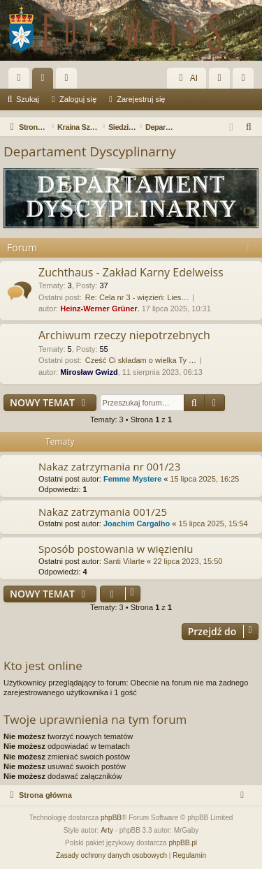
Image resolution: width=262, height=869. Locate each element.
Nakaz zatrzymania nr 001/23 (109, 466)
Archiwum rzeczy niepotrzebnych (124, 335)
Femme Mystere (132, 479)
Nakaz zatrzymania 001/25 (102, 512)
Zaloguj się (77, 99)
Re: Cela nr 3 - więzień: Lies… (137, 297)
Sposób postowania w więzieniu (115, 549)
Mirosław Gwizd (89, 372)
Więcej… (21, 81)
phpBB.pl (182, 843)
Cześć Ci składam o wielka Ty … (140, 360)
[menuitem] (249, 127)
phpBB (111, 818)
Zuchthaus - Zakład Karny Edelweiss (131, 272)
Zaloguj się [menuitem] (222, 81)
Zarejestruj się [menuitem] (246, 81)
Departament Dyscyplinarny (89, 151)
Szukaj (27, 99)
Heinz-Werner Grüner (98, 308)
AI (186, 78)
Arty (107, 830)
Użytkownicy (69, 81)
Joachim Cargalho (136, 523)
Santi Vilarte (124, 561)
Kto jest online (42, 666)
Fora (45, 81)
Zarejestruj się (141, 99)
